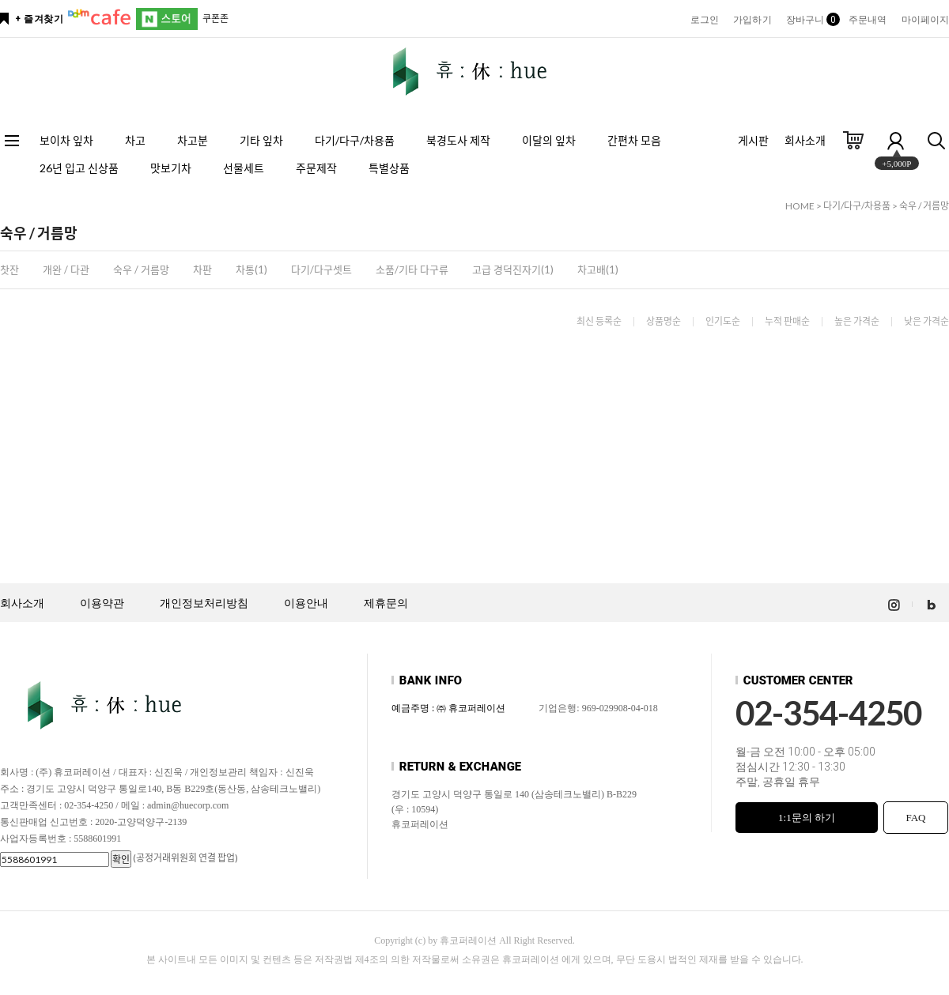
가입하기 (752, 19)
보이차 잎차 (66, 140)
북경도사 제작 (458, 140)
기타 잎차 (261, 140)
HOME (800, 206)
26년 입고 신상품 (79, 168)
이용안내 (306, 603)
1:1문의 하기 (806, 818)
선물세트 (243, 168)
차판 (202, 269)
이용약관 (102, 603)
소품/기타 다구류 (412, 269)
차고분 (192, 140)
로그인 (704, 19)
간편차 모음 (634, 140)
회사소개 (805, 140)
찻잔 (9, 269)
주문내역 (868, 19)
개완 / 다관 (66, 269)
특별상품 (389, 168)
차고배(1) (597, 269)
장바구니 (810, 19)
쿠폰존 (215, 18)
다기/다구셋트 (321, 269)
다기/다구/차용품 (355, 140)
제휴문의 (386, 603)
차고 (135, 140)
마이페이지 (926, 19)
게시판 (753, 140)
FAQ (915, 818)
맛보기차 (170, 168)
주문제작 (316, 168)
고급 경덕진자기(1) (513, 269)
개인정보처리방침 (204, 603)
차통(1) (251, 269)
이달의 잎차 (549, 140)
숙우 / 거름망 (924, 206)
